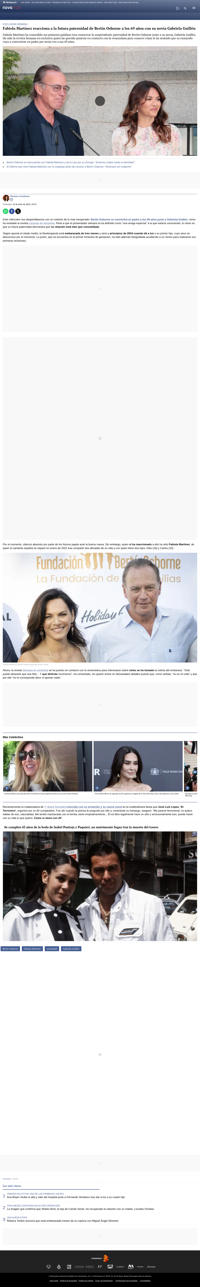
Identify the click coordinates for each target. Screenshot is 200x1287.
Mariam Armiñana (20, 196)
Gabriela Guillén (71, 948)
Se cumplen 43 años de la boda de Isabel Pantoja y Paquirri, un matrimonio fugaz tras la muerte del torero (81, 827)
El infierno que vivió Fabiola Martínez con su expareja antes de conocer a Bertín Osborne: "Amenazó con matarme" (69, 166)
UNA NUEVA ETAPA (17, 1217)
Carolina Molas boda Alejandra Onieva (87, 2)
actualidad (52, 948)
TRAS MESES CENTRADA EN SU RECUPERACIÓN (33, 1206)
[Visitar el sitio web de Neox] (69, 1267)
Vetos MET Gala (110, 2)
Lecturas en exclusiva (42, 223)
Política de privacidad (68, 1281)
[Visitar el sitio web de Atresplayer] (141, 1267)
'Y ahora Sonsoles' (55, 806)
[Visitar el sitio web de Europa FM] (120, 1267)
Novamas (7, 1179)
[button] (184, 8)
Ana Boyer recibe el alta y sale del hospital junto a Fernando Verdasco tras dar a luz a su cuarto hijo (66, 1197)
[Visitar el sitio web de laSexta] (59, 1267)
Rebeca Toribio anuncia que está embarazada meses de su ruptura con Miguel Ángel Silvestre (62, 1220)
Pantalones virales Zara (61, 2)
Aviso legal (54, 1281)
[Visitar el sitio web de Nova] (79, 1267)
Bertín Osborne (10, 948)
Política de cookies (86, 1281)
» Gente (15, 1179)
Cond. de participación (104, 1281)
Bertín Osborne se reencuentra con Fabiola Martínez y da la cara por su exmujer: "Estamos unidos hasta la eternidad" (70, 162)
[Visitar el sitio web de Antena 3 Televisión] (48, 1267)
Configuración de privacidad (126, 1281)
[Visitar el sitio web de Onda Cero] (110, 1267)
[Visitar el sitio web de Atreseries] (100, 1267)
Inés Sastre (25, 2)
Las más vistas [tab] (12, 1186)
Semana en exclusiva (35, 670)
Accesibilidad (145, 1281)
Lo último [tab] (108, 1186)
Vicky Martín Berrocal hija (128, 2)
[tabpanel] (100, 1207)
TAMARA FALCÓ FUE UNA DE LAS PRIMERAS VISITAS (35, 1194)
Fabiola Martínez (32, 948)
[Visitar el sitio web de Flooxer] (151, 1267)
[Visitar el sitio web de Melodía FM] (131, 1267)
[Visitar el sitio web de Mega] (90, 1267)
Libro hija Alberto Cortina (41, 2)
